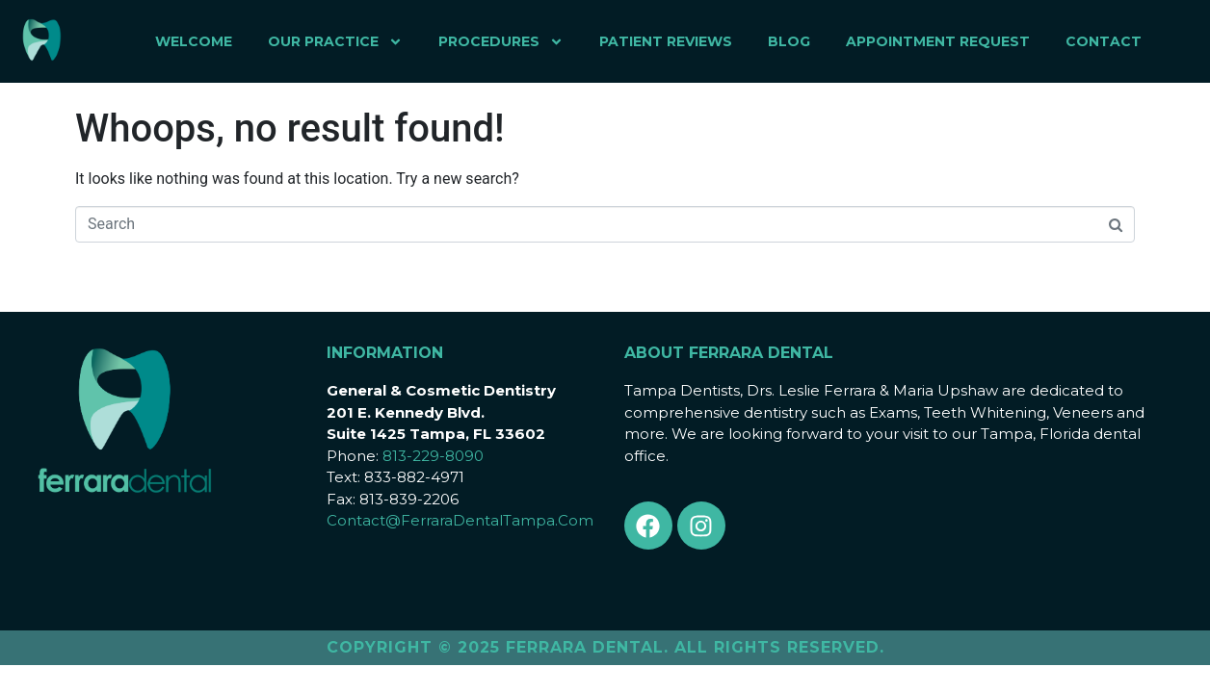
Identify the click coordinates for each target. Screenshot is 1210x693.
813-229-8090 (433, 456)
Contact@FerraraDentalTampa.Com (460, 520)
